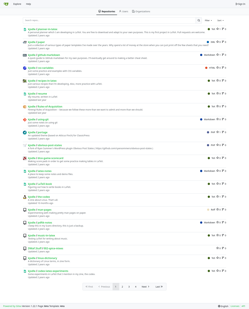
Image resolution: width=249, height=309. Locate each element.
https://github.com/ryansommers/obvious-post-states (124, 148)
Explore (17, 3)
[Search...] (199, 20)
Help (28, 3)
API (243, 306)
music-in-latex (46, 235)
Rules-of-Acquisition (50, 106)
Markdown (207, 54)
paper (41, 42)
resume (42, 93)
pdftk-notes (45, 222)
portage (42, 132)
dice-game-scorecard (50, 158)
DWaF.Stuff (34, 248)
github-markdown (49, 55)
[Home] (6, 4)
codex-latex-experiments (53, 271)
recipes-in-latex (47, 80)
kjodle (32, 29)
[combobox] (208, 20)
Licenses (235, 306)
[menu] (223, 306)
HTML (210, 67)
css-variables (46, 67)
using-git (43, 119)
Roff (211, 209)
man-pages (44, 209)
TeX (211, 29)
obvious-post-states (50, 145)
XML (211, 41)
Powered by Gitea (12, 306)
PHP (211, 132)
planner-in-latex (47, 29)
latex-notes (44, 171)
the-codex (44, 196)
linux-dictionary (47, 258)
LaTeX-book (45, 183)
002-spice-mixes (53, 248)
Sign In (240, 3)
